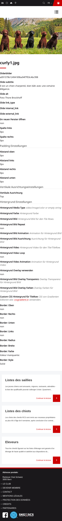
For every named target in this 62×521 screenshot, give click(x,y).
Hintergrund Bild (27, 218)
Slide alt (4, 93)
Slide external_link (9, 113)
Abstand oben (7, 151)
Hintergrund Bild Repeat (12, 224)
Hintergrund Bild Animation (30, 233)
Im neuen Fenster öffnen (12, 119)
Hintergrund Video (30, 247)
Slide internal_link (9, 108)
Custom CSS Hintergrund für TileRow (29, 298)
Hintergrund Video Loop (12, 252)
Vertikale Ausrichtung (11, 192)
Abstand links (7, 160)
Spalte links (6, 128)
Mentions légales (12, 496)
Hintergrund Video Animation (29, 263)
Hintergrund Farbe (19, 213)
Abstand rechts (8, 169)
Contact (7, 492)
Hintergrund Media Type (30, 207)
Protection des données (16, 500)
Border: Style (6, 359)
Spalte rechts (6, 136)
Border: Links (7, 331)
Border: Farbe (7, 351)
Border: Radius (7, 340)
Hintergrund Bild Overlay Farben (26, 289)
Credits (7, 504)
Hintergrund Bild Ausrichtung (30, 240)
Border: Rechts (7, 313)
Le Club (7, 484)
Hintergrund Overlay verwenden (16, 270)
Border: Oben (7, 305)
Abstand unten (7, 177)
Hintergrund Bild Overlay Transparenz (30, 281)
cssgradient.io (21, 299)
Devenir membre (11, 488)
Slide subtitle (6, 82)
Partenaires (9, 508)
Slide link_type (7, 102)
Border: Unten (7, 322)
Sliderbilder (6, 73)
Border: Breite (7, 345)
